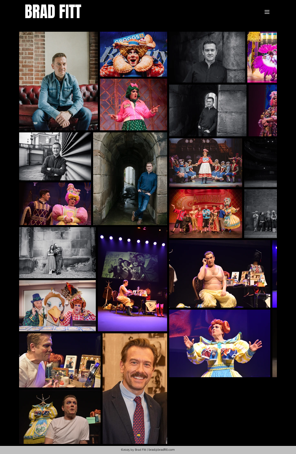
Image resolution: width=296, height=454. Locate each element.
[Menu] (267, 12)
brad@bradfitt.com (162, 450)
